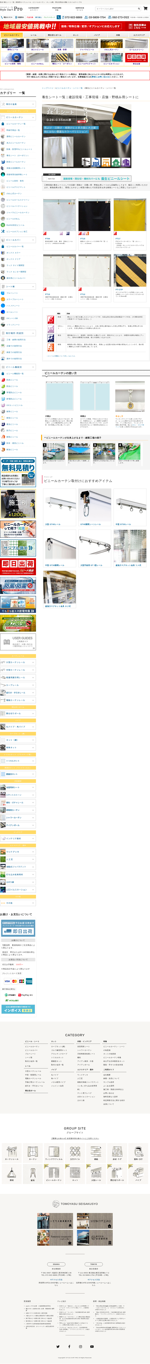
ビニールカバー (31, 1050)
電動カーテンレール (33, 1078)
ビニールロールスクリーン (14, 200)
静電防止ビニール (11, 399)
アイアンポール (83, 1065)
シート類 (28, 1057)
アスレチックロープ (59, 1054)
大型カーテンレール (33, 1071)
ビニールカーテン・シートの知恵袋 (114, 1048)
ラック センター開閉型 (13, 272)
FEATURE (56, 9)
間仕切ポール (30, 1091)
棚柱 (79, 1057)
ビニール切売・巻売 (12, 181)
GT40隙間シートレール (90, 524)
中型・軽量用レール (33, 1075)
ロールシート (9, 312)
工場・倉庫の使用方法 (13, 340)
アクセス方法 (57, 1280)
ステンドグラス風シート (74, 1308)
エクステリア (139, 35)
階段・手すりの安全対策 (113, 1065)
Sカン (134, 425)
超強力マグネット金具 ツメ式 (128, 565)
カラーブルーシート (12, 299)
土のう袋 (81, 1100)
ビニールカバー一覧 (12, 246)
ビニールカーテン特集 (112, 1057)
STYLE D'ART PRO (72, 1358)
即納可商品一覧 (10, 130)
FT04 (47, 239)
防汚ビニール (9, 430)
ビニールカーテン (11, 35)
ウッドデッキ (82, 1075)
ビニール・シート (32, 1041)
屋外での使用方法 (11, 359)
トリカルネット (57, 1057)
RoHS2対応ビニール (12, 225)
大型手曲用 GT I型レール (91, 565)
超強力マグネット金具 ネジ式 (58, 606)
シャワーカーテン (84, 1050)
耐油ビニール (9, 449)
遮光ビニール (9, 424)
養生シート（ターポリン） (14, 155)
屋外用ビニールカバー (13, 278)
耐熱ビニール (9, 437)
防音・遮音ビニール (12, 443)
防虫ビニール (9, 386)
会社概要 (107, 1075)
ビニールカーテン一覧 (13, 124)
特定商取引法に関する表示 (114, 1100)
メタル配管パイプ (58, 1082)
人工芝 (80, 1078)
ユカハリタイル (101, 1308)
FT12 (82, 294)
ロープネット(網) (58, 1046)
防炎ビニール (9, 380)
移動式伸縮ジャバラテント (88, 1082)
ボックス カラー (10, 253)
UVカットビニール (11, 405)
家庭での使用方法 (11, 352)
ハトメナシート (10, 306)
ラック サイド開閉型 (12, 265)
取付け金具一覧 (31, 1061)
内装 (118, 35)
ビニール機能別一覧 (12, 374)
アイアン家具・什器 (85, 1061)
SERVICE (79, 9)
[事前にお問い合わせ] (100, 77)
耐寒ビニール (9, 411)
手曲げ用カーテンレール (35, 1082)
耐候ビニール (9, 418)
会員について (108, 1104)
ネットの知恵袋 (109, 1054)
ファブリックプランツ (77, 1329)
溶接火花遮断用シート (13, 168)
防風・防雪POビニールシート (16, 149)
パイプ (97, 35)
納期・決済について (111, 1078)
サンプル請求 (108, 1082)
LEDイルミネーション (86, 1097)
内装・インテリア (84, 1041)
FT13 (47, 294)
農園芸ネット (56, 1061)
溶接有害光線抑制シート (14, 174)
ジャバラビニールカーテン (14, 212)
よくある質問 (108, 1086)
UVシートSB (9, 318)
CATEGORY (33, 9)
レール (34, 35)
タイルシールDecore (117, 1308)
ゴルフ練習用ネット (59, 1050)
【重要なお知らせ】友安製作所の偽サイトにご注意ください (75, 1138)
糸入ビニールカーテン (13, 143)
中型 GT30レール (123, 524)
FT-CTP (119, 290)
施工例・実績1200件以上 (113, 1089)
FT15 (82, 239)
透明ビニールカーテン (13, 136)
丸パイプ (54, 1075)
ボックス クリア (10, 259)
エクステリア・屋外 (85, 1070)
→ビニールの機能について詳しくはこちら (60, 356)
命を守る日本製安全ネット (114, 1061)
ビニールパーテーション (14, 206)
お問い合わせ (108, 1093)
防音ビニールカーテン (13, 162)
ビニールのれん (10, 219)
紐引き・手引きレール (34, 1086)
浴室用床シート (83, 1046)
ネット (76, 35)
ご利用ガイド (108, 1070)
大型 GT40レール (53, 524)
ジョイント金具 (57, 1086)
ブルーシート (9, 293)
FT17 (118, 239)
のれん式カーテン (11, 193)
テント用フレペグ (84, 1093)
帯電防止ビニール (11, 392)
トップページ (47, 88)
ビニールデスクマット (13, 187)
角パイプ (54, 1078)
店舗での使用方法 (11, 346)
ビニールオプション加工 (14, 231)
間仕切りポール (54, 35)
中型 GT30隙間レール (54, 565)
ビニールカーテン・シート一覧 (69, 88)
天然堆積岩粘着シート (86, 1054)
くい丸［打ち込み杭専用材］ (87, 1087)
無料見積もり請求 (110, 1097)
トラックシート (10, 325)
